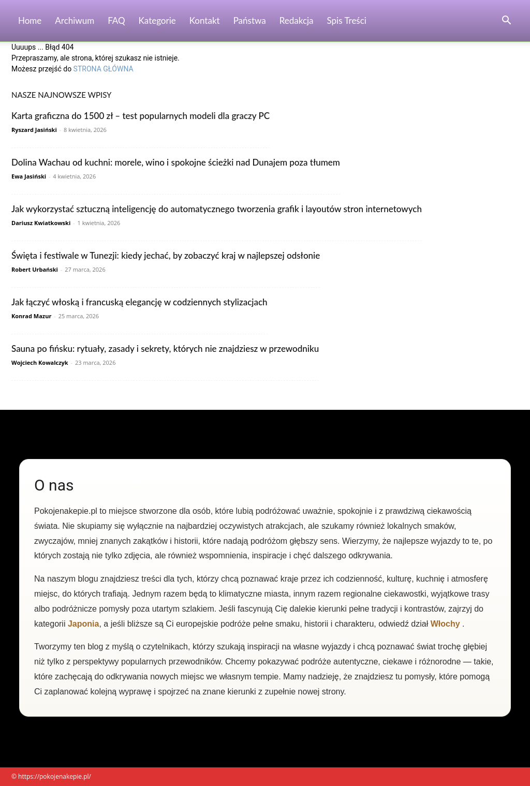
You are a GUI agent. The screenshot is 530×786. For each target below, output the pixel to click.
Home (29, 20)
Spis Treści (346, 20)
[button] (506, 21)
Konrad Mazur (31, 316)
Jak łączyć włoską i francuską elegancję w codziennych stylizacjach (139, 301)
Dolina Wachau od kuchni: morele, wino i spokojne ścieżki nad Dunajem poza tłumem (175, 162)
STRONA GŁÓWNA (103, 69)
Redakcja (296, 20)
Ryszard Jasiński (34, 130)
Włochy (445, 623)
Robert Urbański (34, 269)
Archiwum (74, 20)
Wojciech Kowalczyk (39, 362)
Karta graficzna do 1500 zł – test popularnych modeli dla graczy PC (140, 115)
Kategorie (157, 20)
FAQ (116, 20)
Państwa (249, 20)
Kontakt (204, 20)
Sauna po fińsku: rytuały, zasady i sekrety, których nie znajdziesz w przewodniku (165, 348)
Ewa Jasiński (28, 176)
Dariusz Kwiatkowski (40, 223)
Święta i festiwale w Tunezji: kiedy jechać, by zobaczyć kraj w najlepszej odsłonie (165, 255)
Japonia (83, 623)
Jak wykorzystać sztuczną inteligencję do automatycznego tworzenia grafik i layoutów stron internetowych (216, 208)
